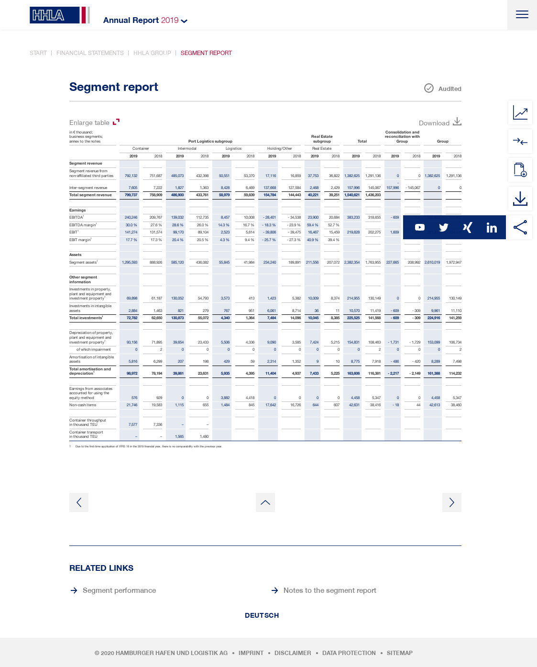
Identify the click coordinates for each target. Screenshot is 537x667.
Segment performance (119, 590)
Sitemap (400, 653)
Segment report (206, 52)
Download (434, 123)
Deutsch (262, 615)
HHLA (60, 15)
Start (38, 52)
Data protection (349, 653)
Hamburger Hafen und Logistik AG (172, 653)
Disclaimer (292, 653)
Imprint (251, 653)
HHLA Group (152, 52)
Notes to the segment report (330, 590)
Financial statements (90, 52)
